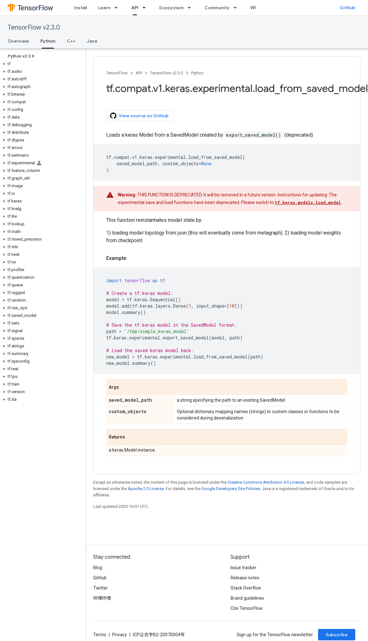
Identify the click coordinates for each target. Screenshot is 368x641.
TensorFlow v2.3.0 (34, 27)
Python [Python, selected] (47, 41)
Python (197, 73)
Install (80, 7)
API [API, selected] (134, 7)
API (139, 73)
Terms (99, 634)
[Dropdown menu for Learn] (118, 7)
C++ (71, 41)
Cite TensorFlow (247, 608)
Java (92, 41)
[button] (41, 64)
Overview (18, 41)
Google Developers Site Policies (230, 488)
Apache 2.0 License (146, 488)
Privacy (119, 634)
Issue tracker (243, 567)
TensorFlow (117, 73)
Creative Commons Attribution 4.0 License (265, 482)
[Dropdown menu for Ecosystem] (191, 7)
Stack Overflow (246, 587)
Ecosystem (171, 7)
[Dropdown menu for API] (146, 7)
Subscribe (337, 635)
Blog (97, 567)
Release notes (245, 577)
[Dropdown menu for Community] (237, 7)
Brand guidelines (247, 598)
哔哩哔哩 (102, 598)
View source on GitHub (139, 116)
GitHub (347, 7)
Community (217, 7)
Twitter (100, 587)
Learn (104, 7)
